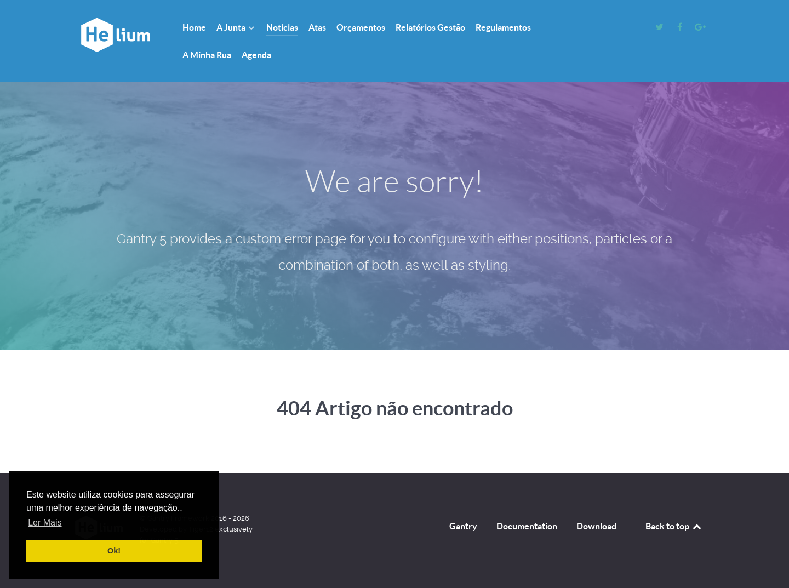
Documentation (526, 526)
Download (596, 526)
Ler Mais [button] (44, 522)
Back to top (673, 526)
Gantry (463, 526)
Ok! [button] (114, 550)
